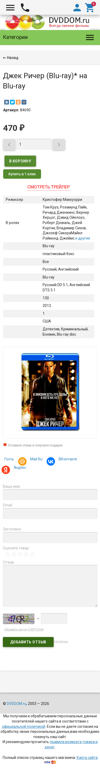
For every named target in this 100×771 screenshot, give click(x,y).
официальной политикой (23, 726)
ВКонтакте (67, 459)
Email (7, 505)
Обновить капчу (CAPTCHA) (24, 629)
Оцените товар (16, 548)
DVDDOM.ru (16, 704)
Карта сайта (87, 757)
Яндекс (19, 468)
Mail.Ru (35, 459)
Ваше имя (11, 486)
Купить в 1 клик (22, 174)
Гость (9, 459)
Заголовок (12, 529)
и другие (82, 238)
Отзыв (8, 562)
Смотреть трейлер (48, 187)
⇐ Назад (11, 58)
